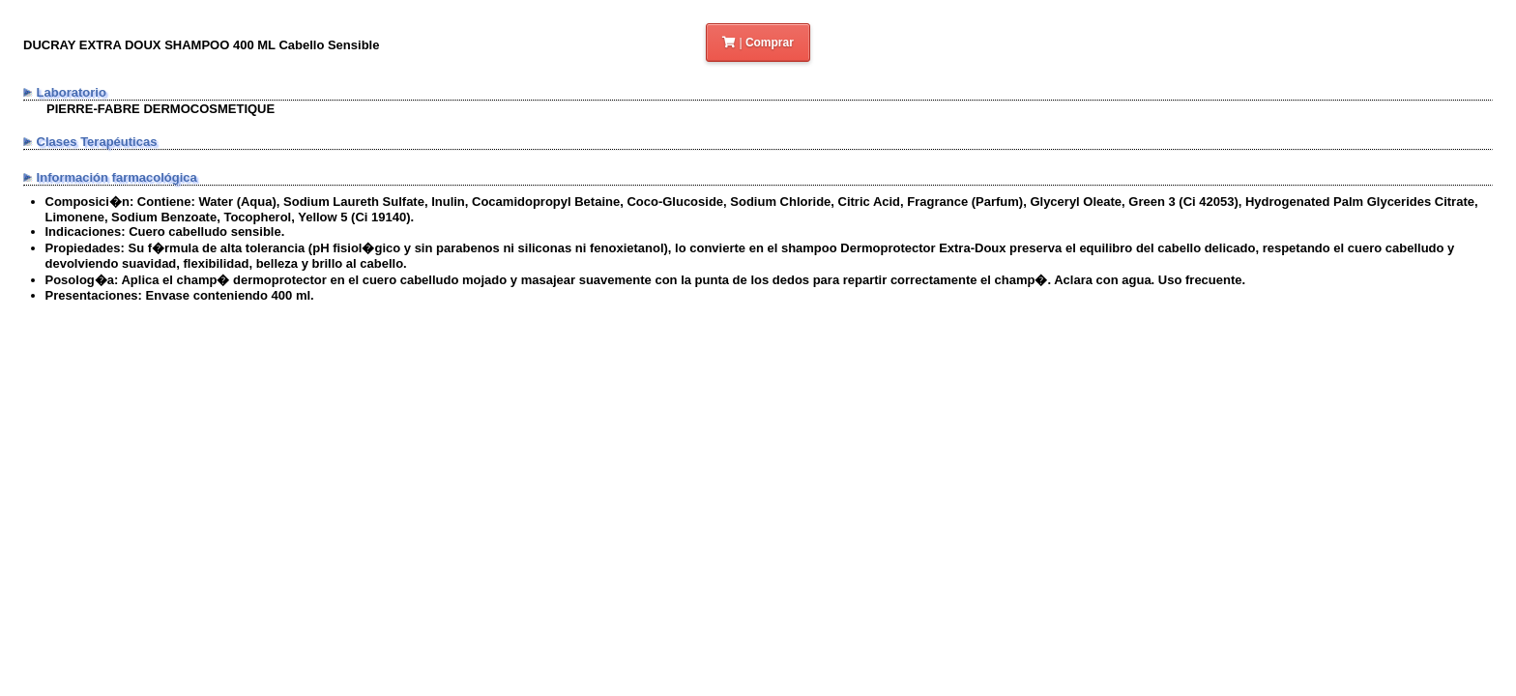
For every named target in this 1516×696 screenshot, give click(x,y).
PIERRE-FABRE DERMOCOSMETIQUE (160, 109)
